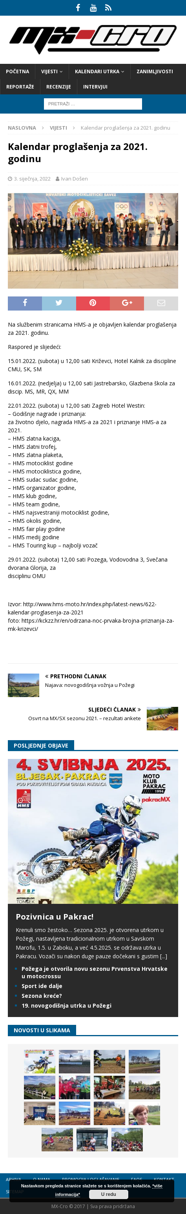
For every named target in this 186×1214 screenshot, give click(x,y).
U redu (108, 1194)
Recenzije (58, 86)
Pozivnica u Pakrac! (54, 916)
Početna (17, 71)
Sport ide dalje (42, 986)
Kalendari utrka (97, 71)
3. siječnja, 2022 (32, 178)
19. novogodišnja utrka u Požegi (66, 1005)
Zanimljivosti (155, 71)
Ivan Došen (74, 178)
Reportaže (20, 86)
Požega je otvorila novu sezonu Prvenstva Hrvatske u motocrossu (95, 972)
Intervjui (95, 86)
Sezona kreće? (42, 995)
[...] (163, 956)
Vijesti (49, 71)
